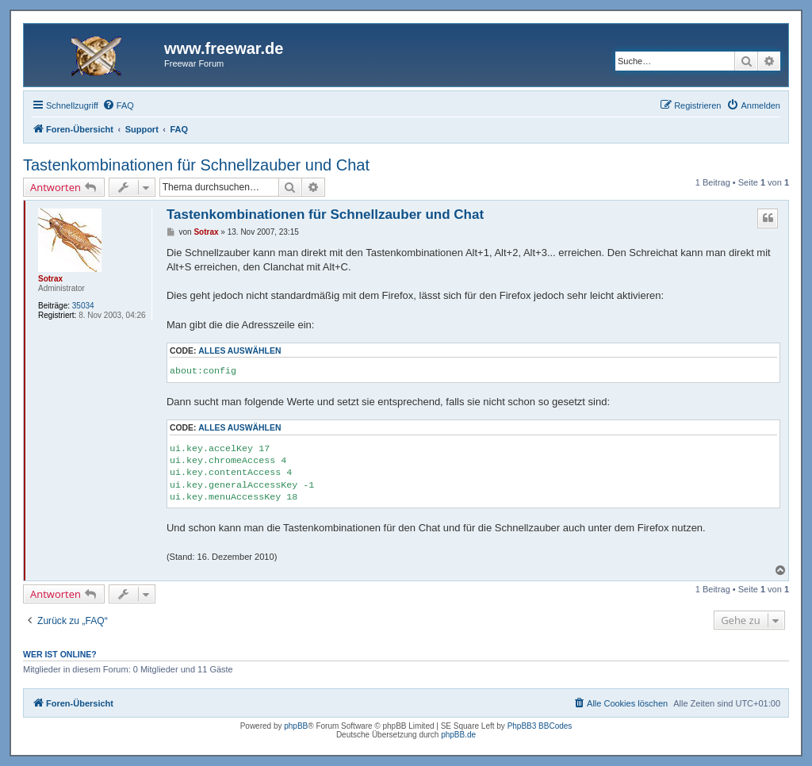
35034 (83, 305)
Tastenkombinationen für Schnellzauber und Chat (196, 165)
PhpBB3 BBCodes (540, 726)
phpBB (296, 726)
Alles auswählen (239, 351)
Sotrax (50, 278)
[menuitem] (118, 105)
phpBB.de (458, 734)
